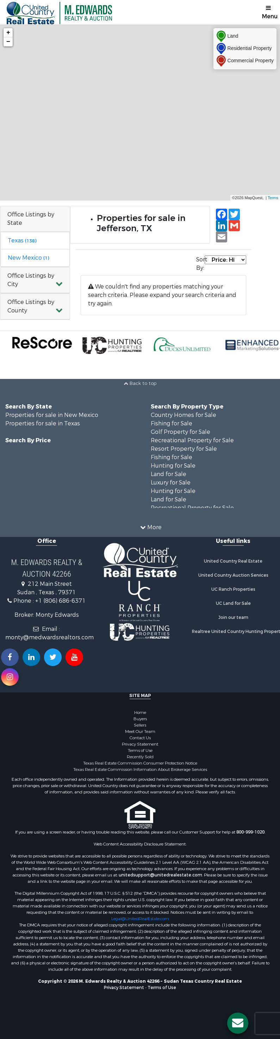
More (151, 527)
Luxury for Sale (171, 482)
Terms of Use (140, 750)
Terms (273, 198)
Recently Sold (140, 757)
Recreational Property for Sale (192, 440)
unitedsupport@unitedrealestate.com (160, 875)
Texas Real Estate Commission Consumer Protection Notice (140, 763)
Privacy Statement (140, 744)
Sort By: (200, 264)
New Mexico (28, 257)
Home (140, 712)
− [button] (8, 42)
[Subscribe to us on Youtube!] (74, 657)
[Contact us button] (237, 1023)
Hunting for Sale (173, 465)
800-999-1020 (250, 832)
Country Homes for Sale (183, 415)
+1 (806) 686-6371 (60, 600)
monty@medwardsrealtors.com (49, 637)
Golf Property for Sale (180, 432)
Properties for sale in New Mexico (51, 415)
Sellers (140, 725)
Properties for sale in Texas (42, 423)
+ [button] (8, 32)
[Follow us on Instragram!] (10, 677)
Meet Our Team (140, 731)
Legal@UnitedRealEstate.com (140, 918)
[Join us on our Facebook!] (10, 657)
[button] (35, 280)
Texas (22, 240)
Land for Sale (168, 474)
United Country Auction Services (233, 575)
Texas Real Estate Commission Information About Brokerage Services (140, 769)
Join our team (233, 617)
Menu (270, 12)
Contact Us (140, 738)
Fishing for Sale (171, 423)
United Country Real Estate (233, 561)
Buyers (140, 719)
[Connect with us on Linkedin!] (31, 657)
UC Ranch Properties (233, 589)
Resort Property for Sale (184, 448)
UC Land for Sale (233, 603)
